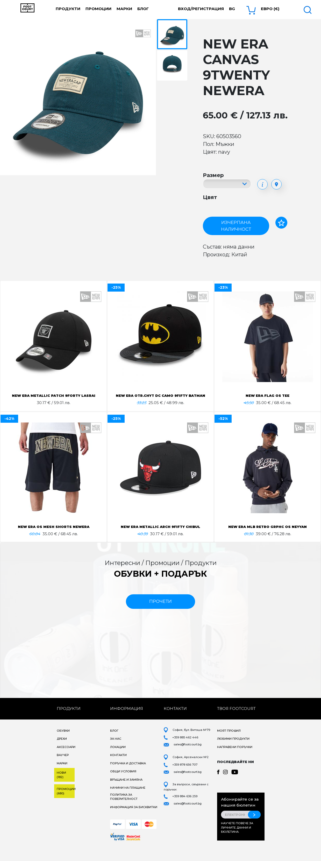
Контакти (118, 767)
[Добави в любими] (281, 223)
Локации (118, 759)
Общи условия (123, 784)
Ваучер (63, 767)
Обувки (63, 743)
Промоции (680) (66, 804)
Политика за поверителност (124, 809)
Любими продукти (233, 751)
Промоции (98, 8)
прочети (160, 613)
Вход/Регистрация (201, 8)
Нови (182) (61, 787)
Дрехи (62, 751)
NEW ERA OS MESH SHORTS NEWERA (53, 532)
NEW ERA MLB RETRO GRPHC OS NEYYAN (267, 532)
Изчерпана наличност (236, 226)
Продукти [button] (68, 8)
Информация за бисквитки (133, 819)
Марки (124, 8)
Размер (213, 175)
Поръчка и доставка (128, 776)
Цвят (210, 197)
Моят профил (229, 743)
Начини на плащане (127, 800)
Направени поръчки (234, 759)
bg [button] (232, 8)
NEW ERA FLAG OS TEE (267, 395)
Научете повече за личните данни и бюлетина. (237, 840)
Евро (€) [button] (270, 8)
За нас (115, 751)
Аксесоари (66, 759)
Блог (143, 8)
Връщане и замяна (126, 792)
